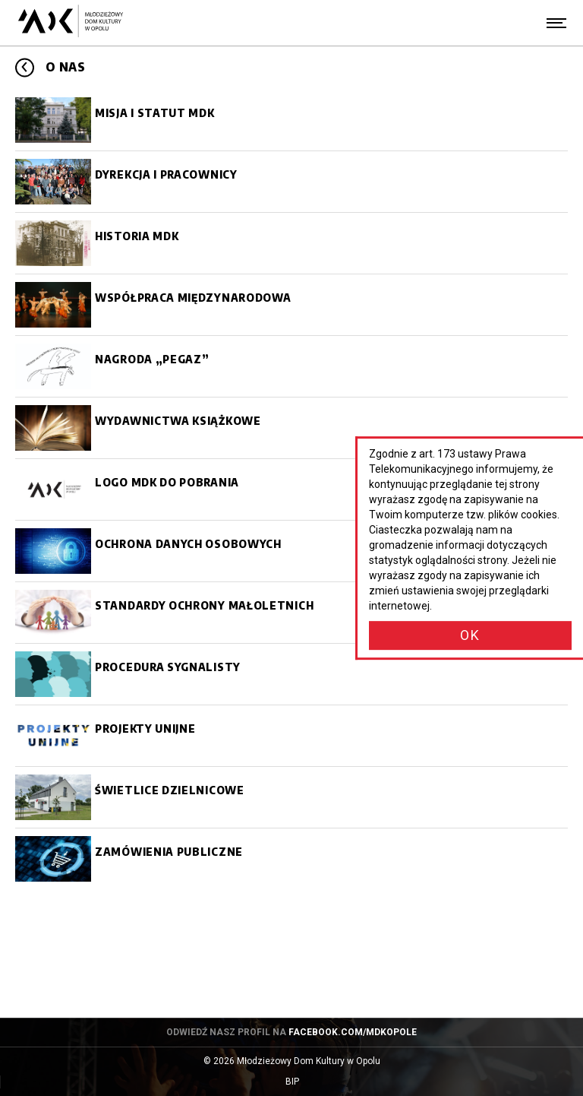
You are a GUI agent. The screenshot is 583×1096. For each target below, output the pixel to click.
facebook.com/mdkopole (352, 1032)
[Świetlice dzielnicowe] (291, 797)
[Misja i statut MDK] (291, 120)
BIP (307, 1081)
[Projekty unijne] (291, 736)
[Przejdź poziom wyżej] (24, 67)
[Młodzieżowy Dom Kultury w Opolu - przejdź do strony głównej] (70, 22)
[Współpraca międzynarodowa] (291, 305)
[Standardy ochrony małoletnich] (291, 612)
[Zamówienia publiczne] (291, 859)
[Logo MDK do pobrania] (291, 489)
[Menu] (556, 22)
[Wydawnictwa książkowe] (291, 428)
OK (470, 635)
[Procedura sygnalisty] (291, 674)
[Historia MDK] (291, 243)
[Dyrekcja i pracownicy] (291, 181)
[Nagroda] (291, 366)
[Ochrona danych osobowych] (291, 551)
